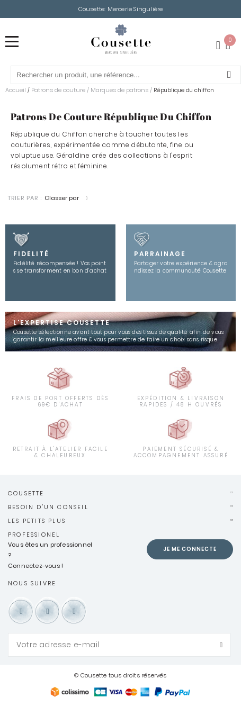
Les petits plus (37, 521)
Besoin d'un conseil (48, 507)
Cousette (26, 493)
